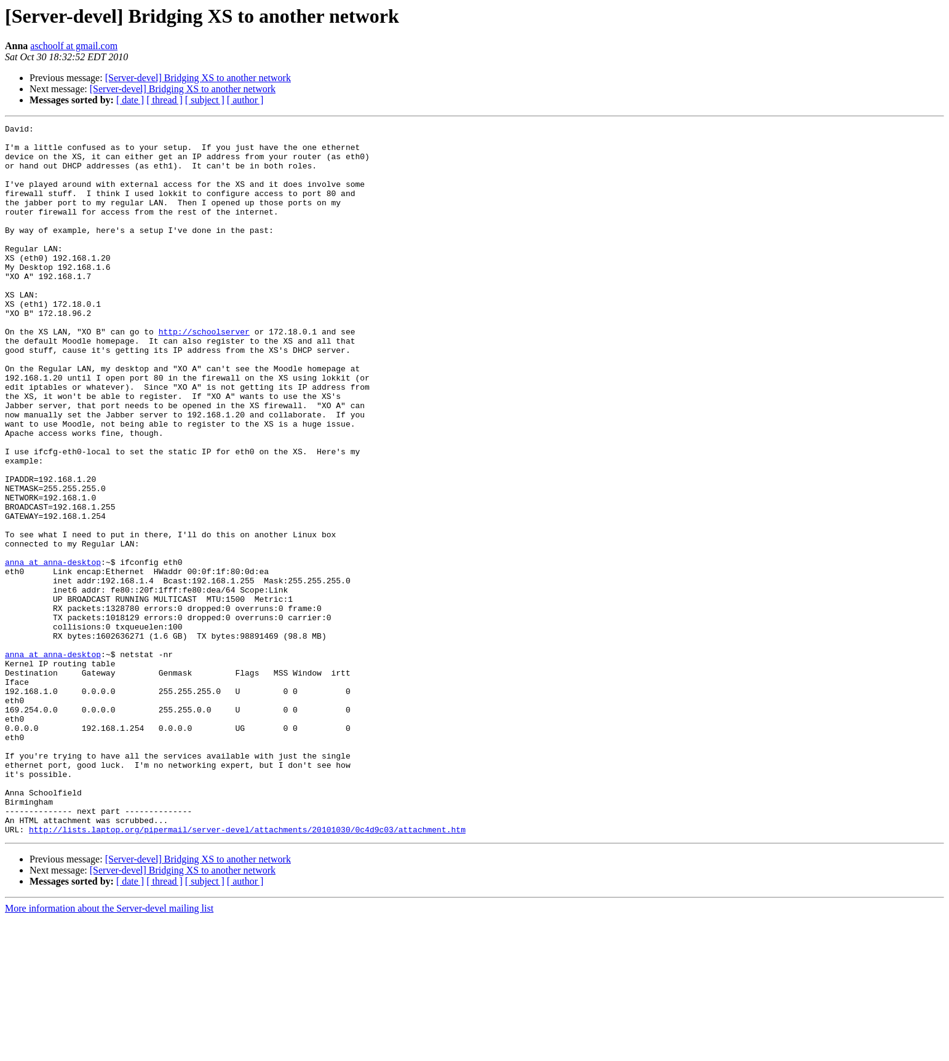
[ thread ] (164, 100)
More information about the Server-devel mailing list (109, 1050)
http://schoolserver (204, 373)
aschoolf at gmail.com (73, 46)
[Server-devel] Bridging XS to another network (198, 78)
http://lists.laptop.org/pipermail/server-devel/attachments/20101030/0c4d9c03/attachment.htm (247, 971)
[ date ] (130, 100)
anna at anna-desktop (53, 650)
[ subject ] (204, 100)
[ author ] (245, 100)
